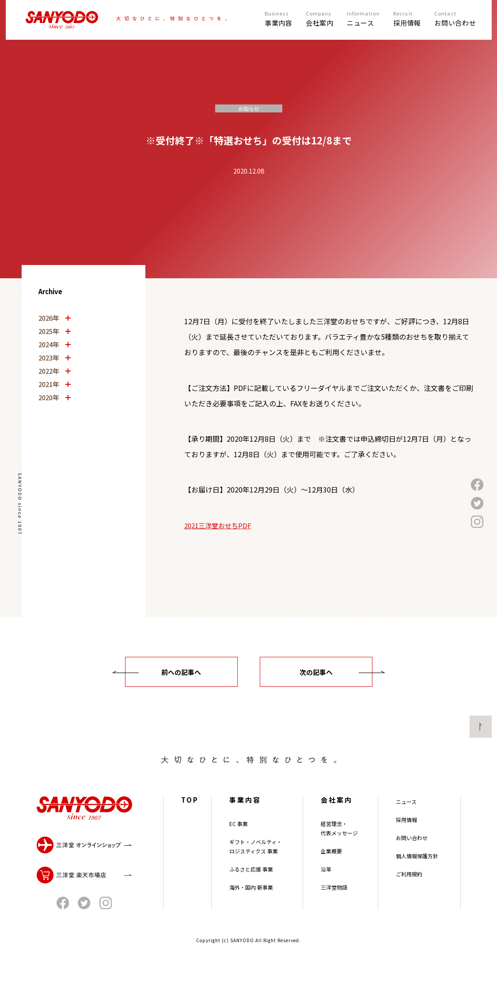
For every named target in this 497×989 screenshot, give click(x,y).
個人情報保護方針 (417, 866)
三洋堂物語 (334, 897)
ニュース (406, 811)
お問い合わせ (412, 848)
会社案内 (337, 810)
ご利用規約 (409, 884)
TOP (190, 810)
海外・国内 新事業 (251, 897)
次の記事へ (316, 672)
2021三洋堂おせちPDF (217, 525)
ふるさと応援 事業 (251, 879)
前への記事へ (181, 672)
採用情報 (406, 830)
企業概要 (331, 861)
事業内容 (245, 810)
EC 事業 (238, 833)
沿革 (326, 879)
